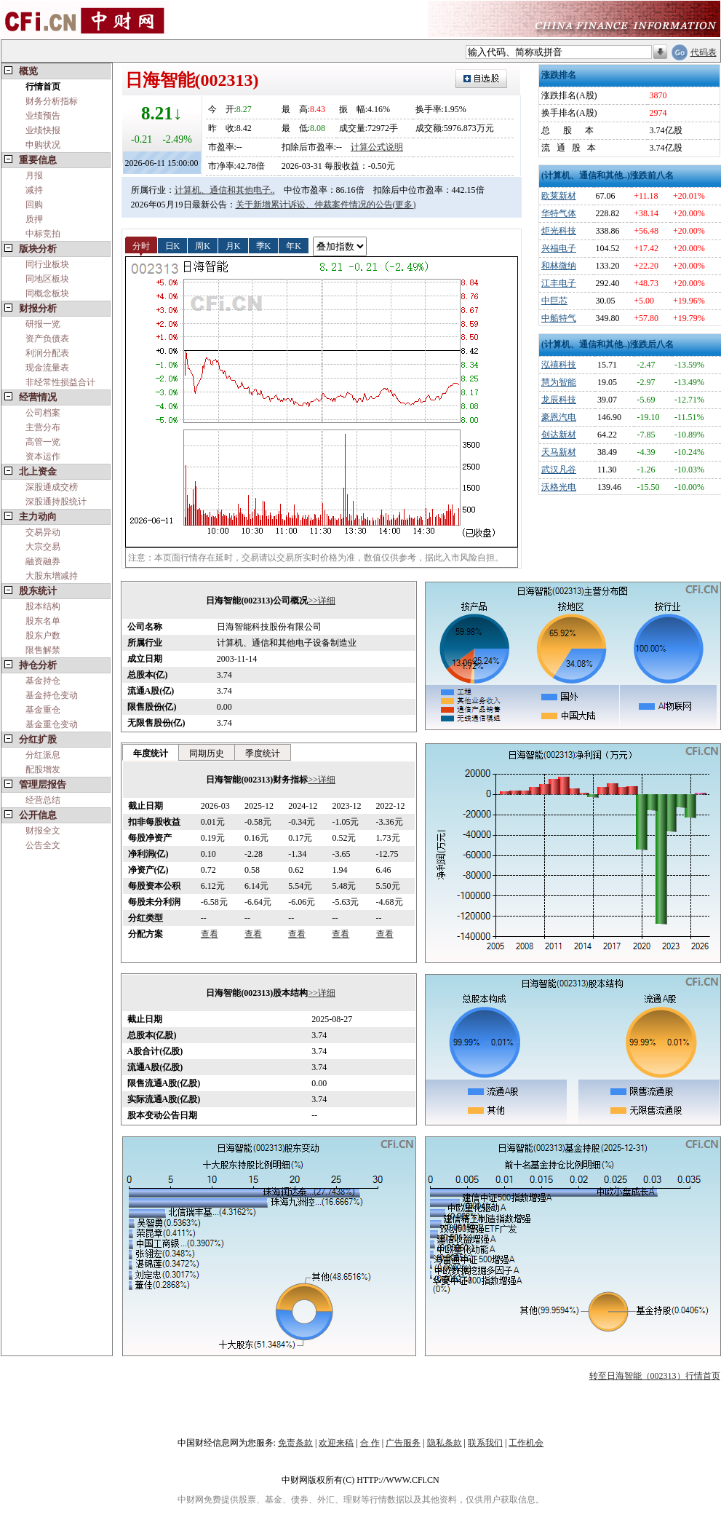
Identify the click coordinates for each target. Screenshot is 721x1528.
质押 (34, 219)
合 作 (370, 1443)
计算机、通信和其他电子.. (225, 190)
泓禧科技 (558, 365)
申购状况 (42, 145)
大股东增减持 (51, 576)
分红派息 (42, 755)
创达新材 (558, 434)
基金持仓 (42, 681)
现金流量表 (47, 368)
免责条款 (295, 1443)
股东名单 (42, 621)
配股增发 (42, 769)
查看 (209, 934)
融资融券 (42, 561)
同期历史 (206, 753)
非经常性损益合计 (60, 382)
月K (233, 245)
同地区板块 (47, 279)
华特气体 (558, 213)
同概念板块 (47, 293)
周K (202, 245)
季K (263, 245)
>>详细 (321, 600)
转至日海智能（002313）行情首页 (654, 1376)
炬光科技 (558, 231)
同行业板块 (47, 264)
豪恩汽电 (558, 417)
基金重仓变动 (51, 724)
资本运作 (42, 456)
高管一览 (42, 442)
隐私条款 (444, 1443)
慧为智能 (558, 382)
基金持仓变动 (51, 695)
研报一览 (42, 324)
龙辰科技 (558, 400)
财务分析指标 (51, 101)
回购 (34, 204)
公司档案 (42, 413)
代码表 (703, 52)
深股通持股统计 (56, 501)
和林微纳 (558, 266)
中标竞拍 (42, 234)
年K (293, 245)
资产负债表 (47, 338)
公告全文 (42, 845)
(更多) (404, 204)
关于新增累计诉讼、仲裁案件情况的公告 (314, 204)
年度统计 (150, 753)
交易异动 (42, 532)
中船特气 (558, 318)
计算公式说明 (377, 147)
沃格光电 (558, 487)
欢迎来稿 (336, 1443)
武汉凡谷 (558, 469)
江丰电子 (558, 283)
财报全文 (42, 831)
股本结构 (42, 606)
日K (172, 245)
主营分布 (42, 427)
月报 (34, 175)
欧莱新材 (558, 196)
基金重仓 (42, 710)
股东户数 (42, 635)
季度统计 (262, 753)
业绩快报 (42, 130)
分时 (141, 245)
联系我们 (485, 1443)
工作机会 (526, 1443)
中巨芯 (554, 301)
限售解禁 (42, 650)
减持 (34, 190)
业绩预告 (42, 116)
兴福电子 (558, 248)
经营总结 (42, 800)
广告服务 (403, 1443)
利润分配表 (47, 353)
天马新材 (558, 452)
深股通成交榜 (51, 487)
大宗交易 (42, 547)
